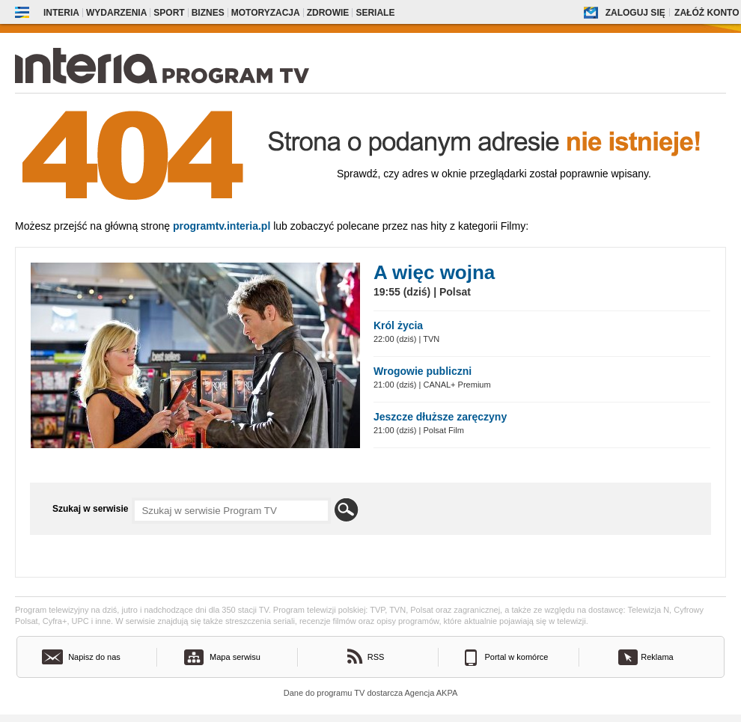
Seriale (375, 12)
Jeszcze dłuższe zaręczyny (440, 417)
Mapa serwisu (235, 656)
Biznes (208, 12)
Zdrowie (328, 12)
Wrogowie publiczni (422, 371)
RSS (376, 656)
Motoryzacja (265, 12)
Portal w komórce (517, 656)
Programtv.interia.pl (221, 226)
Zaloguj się (635, 12)
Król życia (398, 325)
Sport (168, 12)
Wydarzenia (116, 12)
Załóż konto (706, 12)
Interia (61, 12)
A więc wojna (434, 272)
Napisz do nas (94, 656)
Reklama (657, 656)
